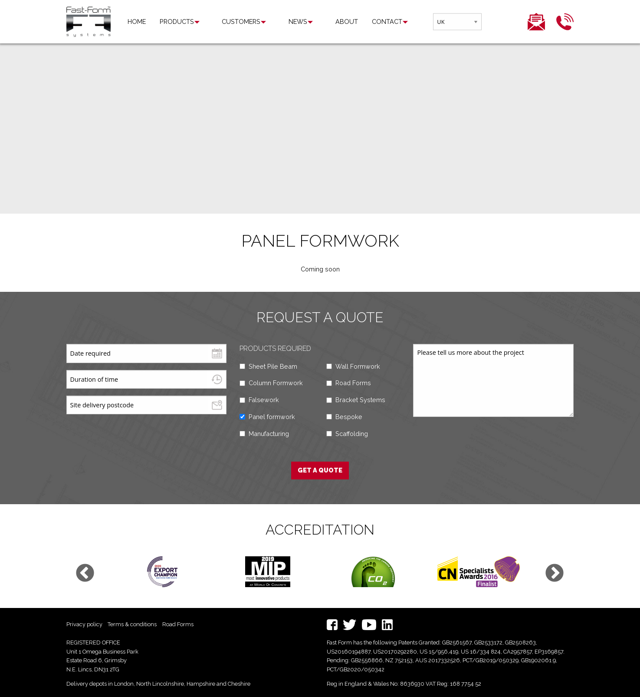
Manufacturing (269, 433)
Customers (230, 21)
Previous (85, 573)
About (314, 21)
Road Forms (353, 382)
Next (554, 573)
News (276, 21)
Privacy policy (84, 624)
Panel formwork (272, 416)
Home (137, 21)
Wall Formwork (357, 366)
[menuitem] (137, 21)
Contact (355, 21)
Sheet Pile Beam (273, 366)
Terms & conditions (132, 624)
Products (177, 21)
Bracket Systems (360, 399)
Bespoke (348, 416)
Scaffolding (351, 433)
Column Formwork (276, 382)
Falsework (264, 399)
